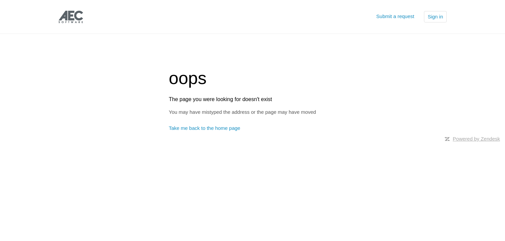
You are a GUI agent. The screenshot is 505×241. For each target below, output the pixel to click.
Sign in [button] (435, 16)
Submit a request (395, 16)
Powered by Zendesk (476, 139)
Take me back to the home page (204, 128)
